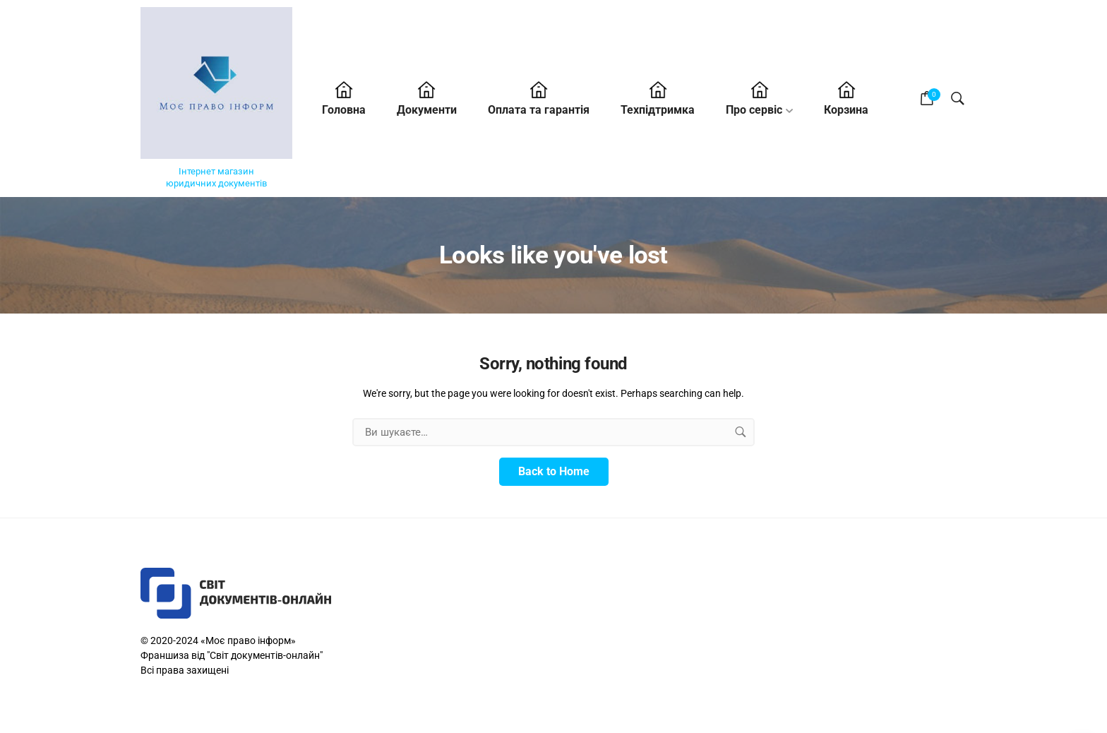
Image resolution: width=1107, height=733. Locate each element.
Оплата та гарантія (539, 110)
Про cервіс (754, 110)
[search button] (740, 432)
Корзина (846, 110)
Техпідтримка (658, 110)
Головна (344, 110)
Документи (427, 110)
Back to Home (554, 471)
